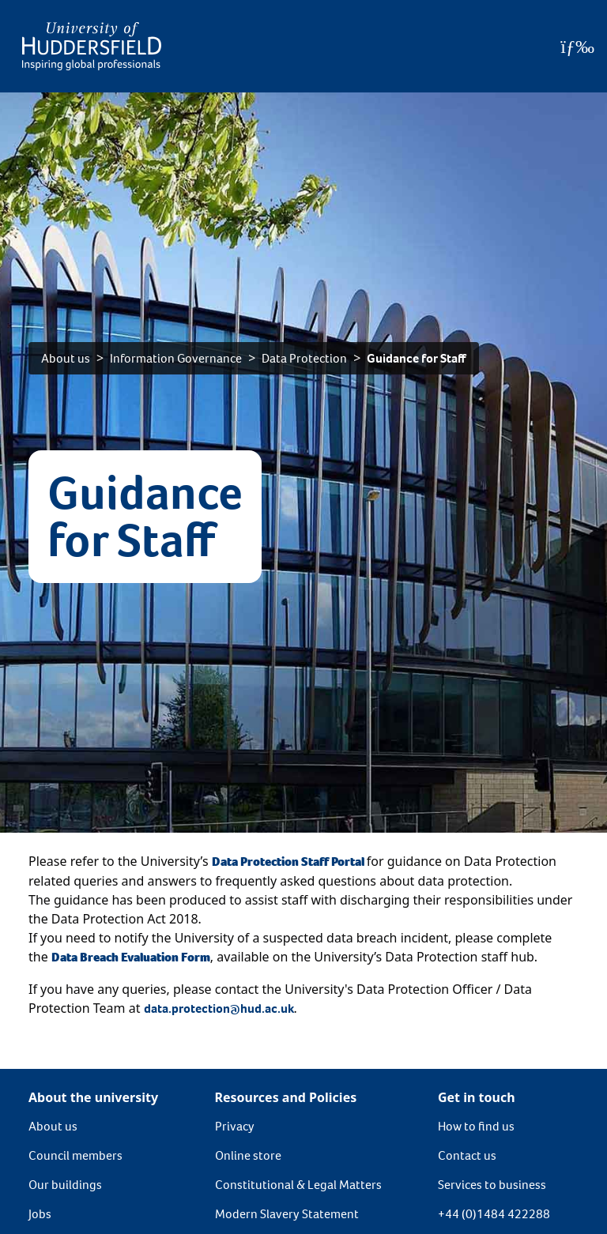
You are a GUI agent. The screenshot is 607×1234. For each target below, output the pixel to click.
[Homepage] (92, 46)
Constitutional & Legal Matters (298, 1184)
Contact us (467, 1155)
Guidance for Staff (416, 358)
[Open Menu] (577, 46)
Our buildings (65, 1184)
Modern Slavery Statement (287, 1214)
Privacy (234, 1126)
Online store (248, 1155)
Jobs (39, 1214)
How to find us (476, 1126)
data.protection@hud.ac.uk (219, 1008)
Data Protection (304, 358)
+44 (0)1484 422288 (494, 1214)
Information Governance (176, 358)
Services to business (492, 1184)
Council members (75, 1155)
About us (65, 358)
